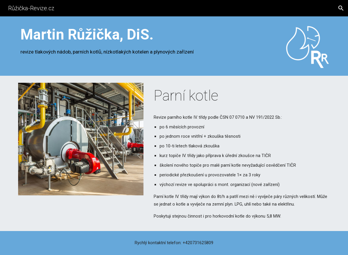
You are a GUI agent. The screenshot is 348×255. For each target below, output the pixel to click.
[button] (341, 8)
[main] (147, 40)
